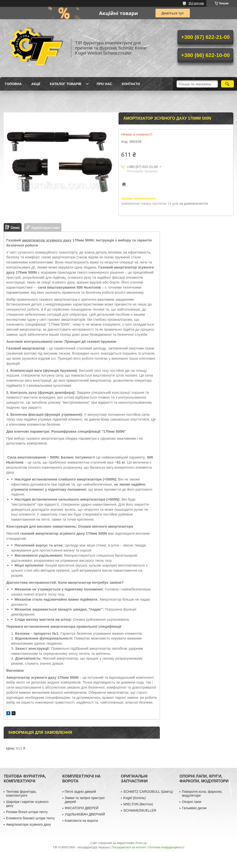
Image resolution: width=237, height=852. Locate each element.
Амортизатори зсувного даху (28, 824)
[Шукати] (227, 83)
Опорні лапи (191, 802)
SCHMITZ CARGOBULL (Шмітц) (148, 792)
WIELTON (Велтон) (138, 804)
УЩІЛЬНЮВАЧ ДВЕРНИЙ (85, 814)
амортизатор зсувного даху (47, 240)
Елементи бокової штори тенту (30, 818)
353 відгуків (196, 3)
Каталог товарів (65, 84)
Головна (13, 84)
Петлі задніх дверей (80, 792)
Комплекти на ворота (81, 821)
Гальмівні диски (194, 808)
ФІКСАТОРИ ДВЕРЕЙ (82, 808)
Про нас (104, 84)
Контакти (131, 84)
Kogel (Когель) (134, 798)
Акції (35, 84)
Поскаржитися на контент (129, 847)
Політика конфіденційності (166, 847)
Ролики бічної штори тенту (27, 812)
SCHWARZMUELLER (139, 810)
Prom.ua (141, 843)
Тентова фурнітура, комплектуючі (21, 793)
